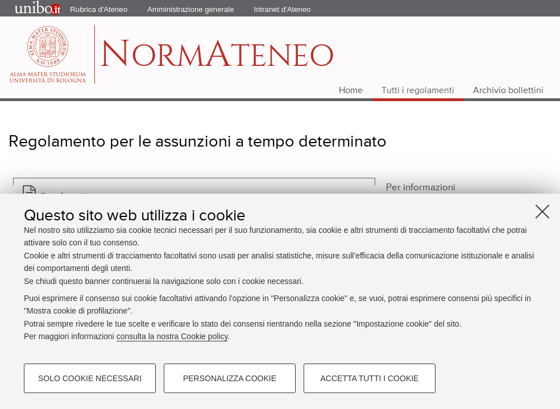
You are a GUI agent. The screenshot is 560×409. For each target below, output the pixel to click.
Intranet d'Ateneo (282, 9)
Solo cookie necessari (90, 378)
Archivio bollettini (508, 90)
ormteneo (216, 60)
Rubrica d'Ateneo (98, 9)
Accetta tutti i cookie (370, 378)
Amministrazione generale (190, 9)
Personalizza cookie (229, 378)
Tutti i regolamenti (417, 90)
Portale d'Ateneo (27, 8)
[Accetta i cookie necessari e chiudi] (542, 211)
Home (351, 90)
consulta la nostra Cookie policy (172, 336)
